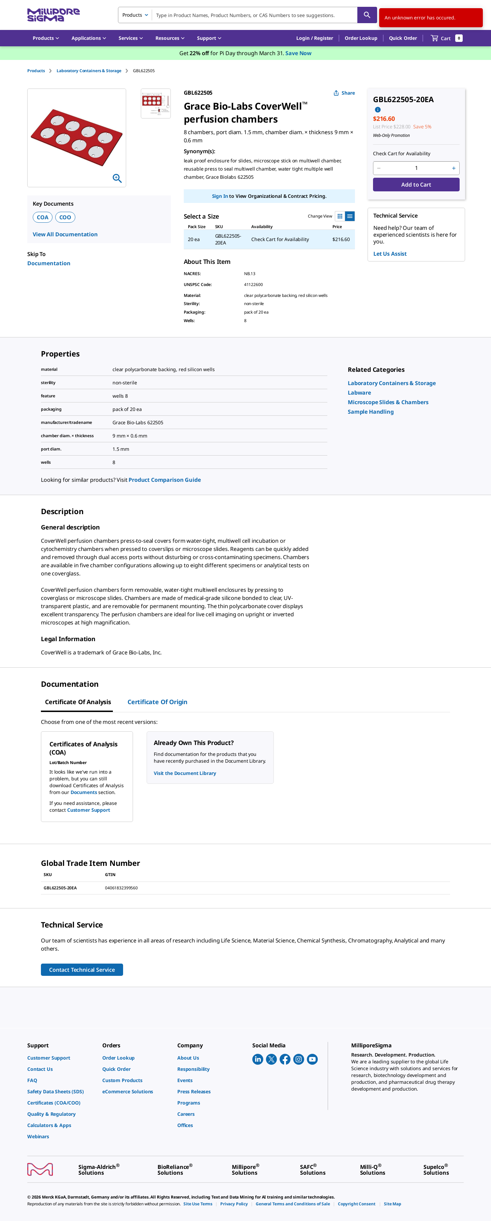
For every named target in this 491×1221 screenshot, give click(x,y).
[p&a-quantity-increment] (453, 168)
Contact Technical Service (82, 969)
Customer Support (88, 810)
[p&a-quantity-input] (416, 168)
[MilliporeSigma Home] (53, 15)
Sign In (220, 196)
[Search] (367, 15)
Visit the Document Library (185, 773)
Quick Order (403, 38)
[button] (314, 38)
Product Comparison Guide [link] (164, 479)
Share (344, 93)
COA (42, 217)
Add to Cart (416, 184)
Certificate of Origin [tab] (158, 702)
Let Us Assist (390, 253)
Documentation (49, 263)
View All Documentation (65, 234)
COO (65, 217)
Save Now (298, 53)
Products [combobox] (132, 15)
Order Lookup (361, 38)
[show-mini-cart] (447, 38)
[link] (392, 383)
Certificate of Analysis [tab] (78, 702)
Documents (84, 792)
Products (36, 71)
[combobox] (247, 15)
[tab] (42, 71)
